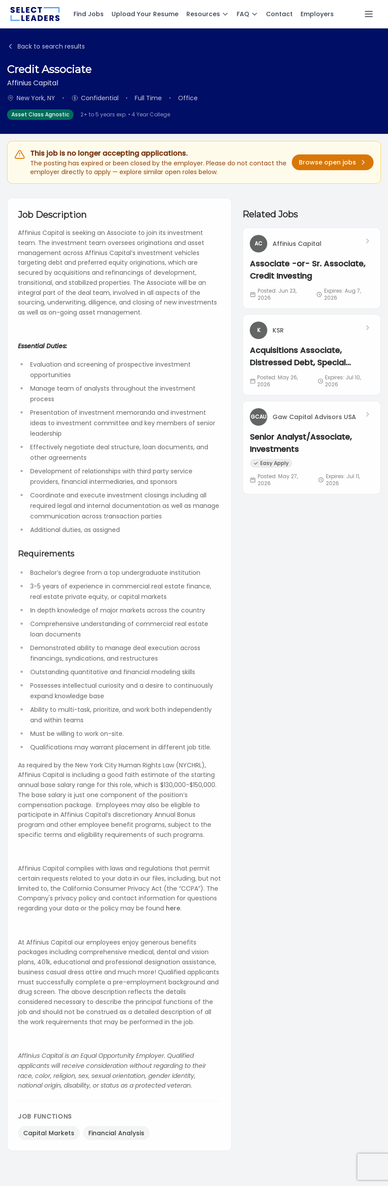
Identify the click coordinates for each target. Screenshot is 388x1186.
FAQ (247, 14)
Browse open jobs (333, 162)
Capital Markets (48, 1133)
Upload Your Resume (145, 14)
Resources (207, 14)
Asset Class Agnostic (40, 114)
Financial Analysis (116, 1133)
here (173, 908)
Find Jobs (88, 14)
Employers (317, 14)
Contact (279, 14)
